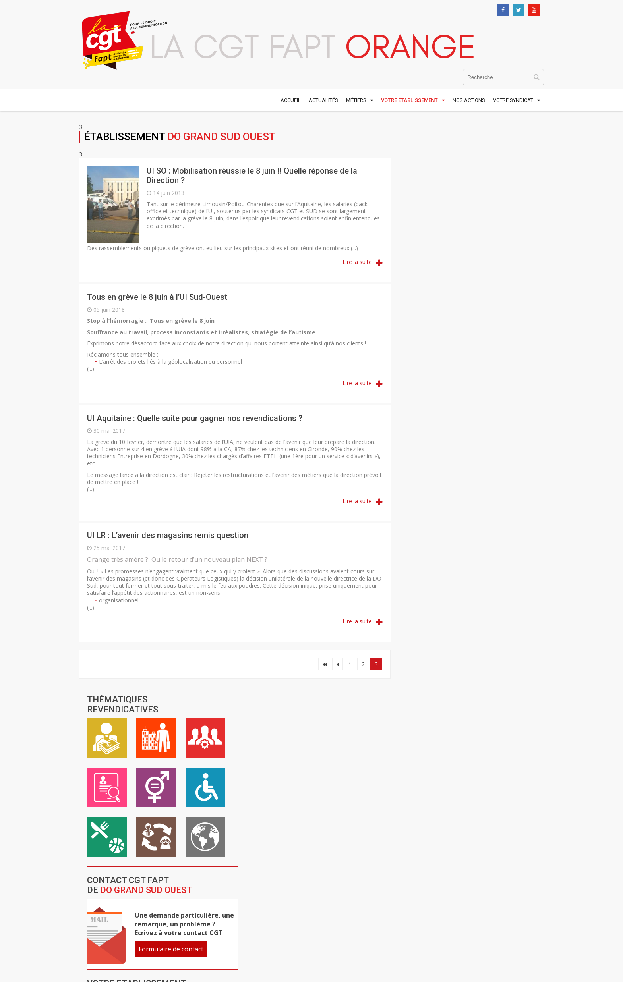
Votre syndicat (513, 100)
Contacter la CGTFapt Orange (434, 792)
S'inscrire (435, 845)
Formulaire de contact (481, 377)
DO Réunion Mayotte (446, 541)
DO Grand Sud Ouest (445, 505)
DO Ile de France (438, 523)
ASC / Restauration (417, 265)
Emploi (417, 216)
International (515, 265)
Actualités (323, 100)
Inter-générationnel (466, 265)
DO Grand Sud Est (440, 487)
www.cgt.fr (249, 905)
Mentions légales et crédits (423, 893)
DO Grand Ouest (438, 469)
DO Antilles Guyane (443, 433)
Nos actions (469, 100)
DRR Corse (428, 558)
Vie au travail (466, 167)
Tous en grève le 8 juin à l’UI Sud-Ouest (157, 297)
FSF (462, 604)
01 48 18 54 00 (109, 935)
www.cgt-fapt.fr (257, 894)
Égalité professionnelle (466, 216)
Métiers (356, 100)
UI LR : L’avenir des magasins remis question (167, 535)
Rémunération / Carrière (417, 167)
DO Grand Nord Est (443, 451)
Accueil (291, 100)
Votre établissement (409, 100)
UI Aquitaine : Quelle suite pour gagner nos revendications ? (194, 418)
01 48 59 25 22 (109, 943)
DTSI (464, 581)
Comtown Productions (451, 924)
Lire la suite (355, 262)
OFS (454, 622)
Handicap (515, 216)
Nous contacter (99, 950)
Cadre (515, 167)
